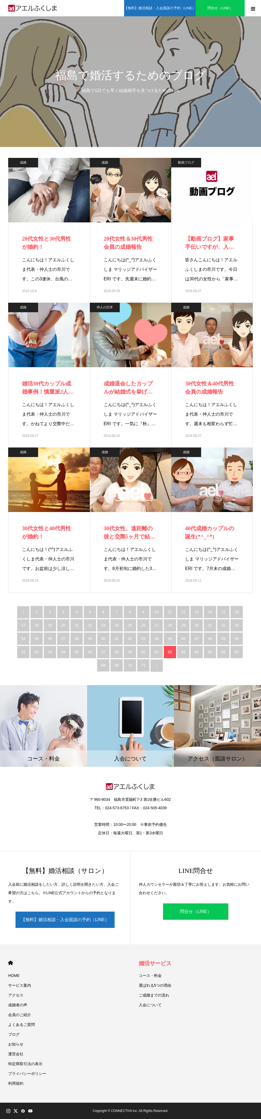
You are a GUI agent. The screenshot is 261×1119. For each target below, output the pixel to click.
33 (237, 625)
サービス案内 (19, 985)
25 (130, 625)
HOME (10, 963)
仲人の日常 (105, 307)
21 (77, 625)
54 (63, 652)
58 (117, 652)
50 (237, 638)
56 (90, 652)
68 (103, 665)
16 (237, 612)
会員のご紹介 (19, 1015)
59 (130, 652)
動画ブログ (186, 162)
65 (210, 652)
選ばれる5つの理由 (155, 985)
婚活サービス (155, 963)
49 (223, 638)
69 (117, 665)
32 (223, 625)
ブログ (14, 1034)
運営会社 (15, 1054)
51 (23, 652)
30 (197, 625)
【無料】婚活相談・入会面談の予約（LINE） (160, 8)
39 (90, 638)
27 (157, 625)
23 (103, 625)
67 (237, 652)
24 (117, 625)
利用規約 (15, 1083)
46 (183, 638)
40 (103, 638)
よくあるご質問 (21, 1024)
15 (223, 612)
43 (143, 638)
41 (117, 638)
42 (130, 638)
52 (37, 652)
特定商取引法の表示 (25, 1064)
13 (197, 612)
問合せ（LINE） (220, 8)
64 (197, 652)
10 (157, 612)
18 (37, 625)
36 (50, 638)
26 (143, 625)
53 (50, 652)
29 (183, 625)
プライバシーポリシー (27, 1073)
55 (77, 652)
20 (63, 625)
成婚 (23, 162)
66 (223, 652)
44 (157, 638)
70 (130, 665)
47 (197, 638)
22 (90, 625)
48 (210, 638)
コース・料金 (150, 975)
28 (170, 625)
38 (77, 638)
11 (170, 612)
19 (50, 625)
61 (157, 652)
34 (23, 638)
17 (23, 625)
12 (183, 612)
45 (170, 638)
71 (143, 665)
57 (103, 652)
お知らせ (15, 1044)
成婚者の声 (17, 1005)
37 (63, 638)
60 (143, 652)
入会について (150, 1005)
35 (37, 638)
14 (210, 612)
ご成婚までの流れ (154, 995)
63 (183, 652)
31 (210, 625)
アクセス (15, 995)
